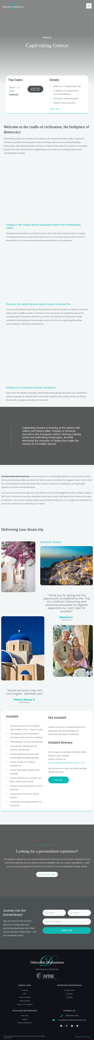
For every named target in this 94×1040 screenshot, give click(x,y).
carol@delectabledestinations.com (68, 762)
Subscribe (67, 930)
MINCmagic (85, 1037)
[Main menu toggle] (89, 6)
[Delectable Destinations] (13, 6)
